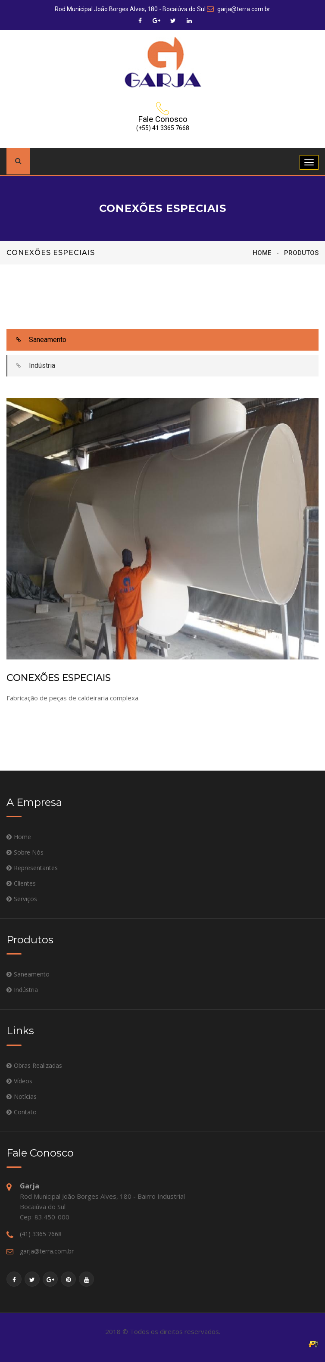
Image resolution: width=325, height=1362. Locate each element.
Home (262, 253)
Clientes (25, 883)
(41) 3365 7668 (41, 1234)
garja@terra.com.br (238, 9)
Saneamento (36, 340)
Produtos (301, 253)
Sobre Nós (29, 852)
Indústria (31, 365)
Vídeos (23, 1081)
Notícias (25, 1096)
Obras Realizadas (38, 1065)
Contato (25, 1112)
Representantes (36, 868)
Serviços (25, 899)
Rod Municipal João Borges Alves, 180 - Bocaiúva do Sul (130, 9)
